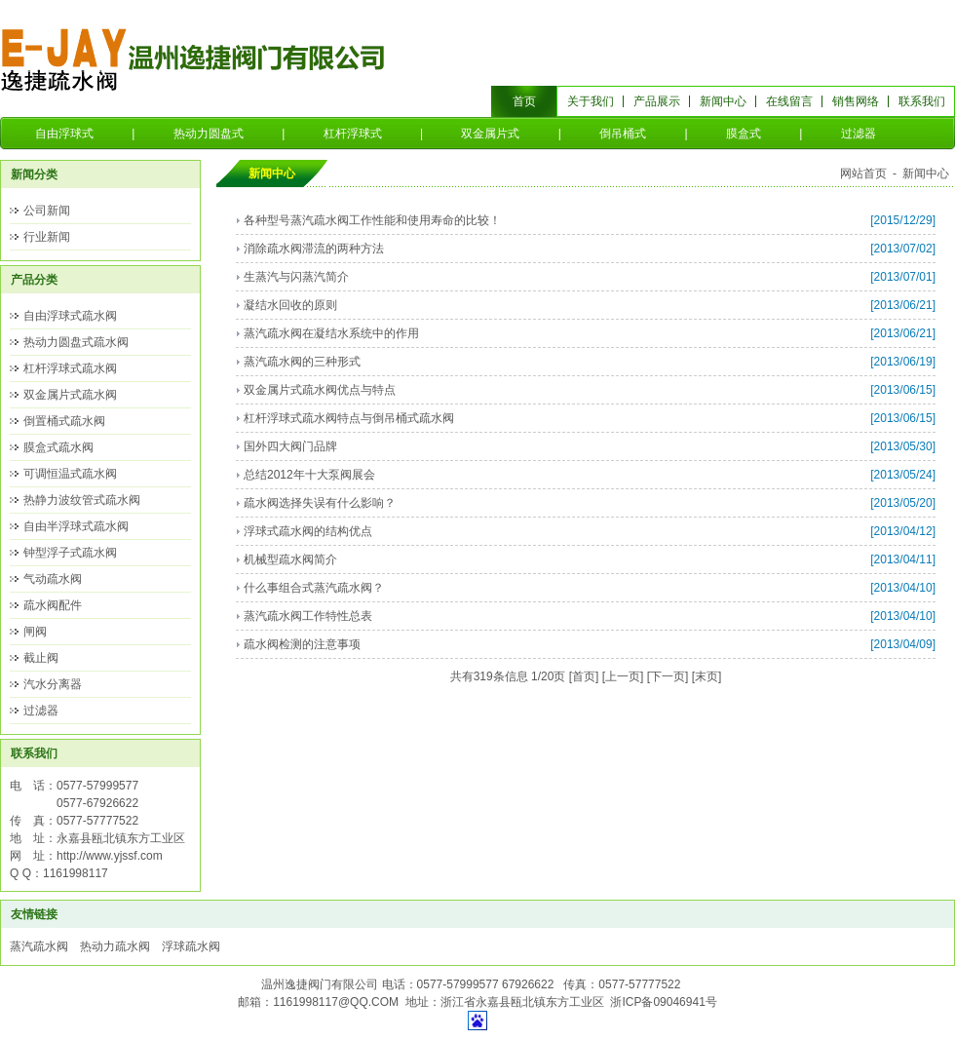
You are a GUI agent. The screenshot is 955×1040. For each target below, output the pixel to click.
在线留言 (789, 101)
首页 (524, 101)
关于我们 (590, 101)
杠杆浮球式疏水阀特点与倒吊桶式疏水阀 (349, 418)
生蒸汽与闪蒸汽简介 (296, 277)
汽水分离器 (52, 684)
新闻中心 (723, 101)
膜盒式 (743, 133)
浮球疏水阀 (191, 946)
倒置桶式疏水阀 (64, 421)
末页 (706, 676)
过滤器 (858, 133)
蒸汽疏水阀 (39, 946)
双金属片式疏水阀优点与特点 (320, 390)
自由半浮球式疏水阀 (76, 526)
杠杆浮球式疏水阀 (70, 368)
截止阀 (40, 658)
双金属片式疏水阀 (70, 395)
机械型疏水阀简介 (290, 559)
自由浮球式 (64, 133)
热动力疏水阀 (115, 946)
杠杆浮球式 (353, 133)
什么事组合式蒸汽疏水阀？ (314, 588)
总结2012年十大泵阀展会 (309, 474)
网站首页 (863, 173)
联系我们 (921, 101)
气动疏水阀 (52, 579)
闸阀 (35, 631)
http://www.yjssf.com (110, 856)
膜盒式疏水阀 (58, 447)
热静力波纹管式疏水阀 (81, 500)
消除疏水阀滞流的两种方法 (314, 248)
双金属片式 (490, 133)
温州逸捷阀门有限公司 (194, 58)
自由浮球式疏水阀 (70, 316)
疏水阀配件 (52, 605)
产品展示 (656, 101)
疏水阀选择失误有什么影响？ (320, 503)
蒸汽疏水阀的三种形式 (302, 361)
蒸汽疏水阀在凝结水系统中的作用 (331, 333)
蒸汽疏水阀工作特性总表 (308, 616)
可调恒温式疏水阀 (70, 474)
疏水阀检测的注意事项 (302, 644)
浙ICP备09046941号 (663, 1002)
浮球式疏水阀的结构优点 (308, 531)
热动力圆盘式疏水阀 (76, 342)
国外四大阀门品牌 (290, 446)
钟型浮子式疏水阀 (70, 552)
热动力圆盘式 (208, 133)
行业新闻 (46, 237)
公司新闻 (46, 210)
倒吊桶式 (622, 133)
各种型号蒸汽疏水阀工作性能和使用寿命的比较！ (372, 220)
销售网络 (855, 101)
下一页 (667, 676)
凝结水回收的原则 (290, 305)
